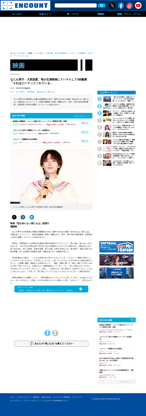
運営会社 (36, 397)
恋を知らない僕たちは (46, 92)
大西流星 (30, 92)
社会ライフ (45, 14)
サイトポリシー (15, 400)
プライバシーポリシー (31, 400)
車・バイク (73, 14)
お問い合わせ (46, 397)
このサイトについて (24, 397)
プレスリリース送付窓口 (61, 397)
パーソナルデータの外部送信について (54, 400)
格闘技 (100, 14)
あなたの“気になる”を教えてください (51, 343)
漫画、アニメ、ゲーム (129, 14)
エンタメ (17, 14)
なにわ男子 (20, 92)
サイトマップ (77, 397)
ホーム (12, 397)
